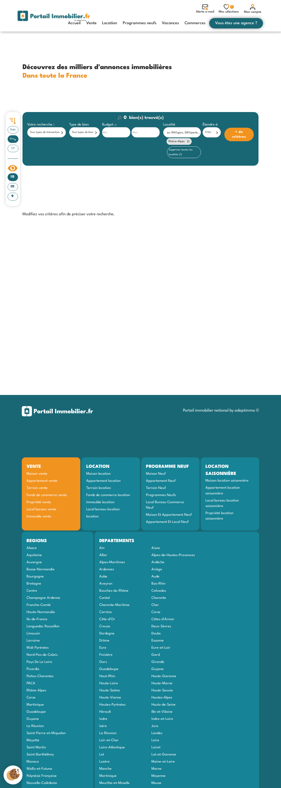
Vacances (170, 23)
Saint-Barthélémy (40, 754)
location (92, 516)
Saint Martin (36, 747)
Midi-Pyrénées (38, 647)
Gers (103, 662)
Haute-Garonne (163, 676)
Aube (103, 576)
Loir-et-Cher (109, 740)
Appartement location (103, 481)
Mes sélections (229, 8)
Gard (155, 655)
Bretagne (34, 583)
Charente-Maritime (114, 605)
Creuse (104, 626)
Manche (105, 768)
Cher (155, 605)
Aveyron (105, 583)
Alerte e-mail (205, 8)
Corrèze (105, 612)
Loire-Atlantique (112, 747)
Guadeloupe (36, 711)
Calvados (158, 590)
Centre (32, 590)
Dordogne (106, 633)
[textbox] (183, 132)
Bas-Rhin (158, 583)
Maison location (98, 473)
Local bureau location (103, 509)
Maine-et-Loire (163, 761)
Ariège (156, 569)
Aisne (155, 548)
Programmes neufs (139, 23)
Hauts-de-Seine (163, 704)
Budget (108, 125)
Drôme (104, 640)
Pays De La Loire (39, 662)
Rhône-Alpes (36, 690)
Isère (103, 726)
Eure (102, 647)
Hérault (105, 711)
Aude (155, 576)
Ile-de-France (37, 619)
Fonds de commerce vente (47, 495)
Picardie (33, 669)
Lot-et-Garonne (163, 754)
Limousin (33, 633)
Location (109, 23)
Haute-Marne (161, 683)
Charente (158, 598)
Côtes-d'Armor (162, 619)
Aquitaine (34, 555)
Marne (156, 768)
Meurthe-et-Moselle (114, 783)
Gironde (157, 662)
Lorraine (33, 640)
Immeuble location (100, 502)
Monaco (33, 761)
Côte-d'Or (107, 619)
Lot (101, 754)
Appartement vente (42, 481)
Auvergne (34, 562)
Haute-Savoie (162, 690)
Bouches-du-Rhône (113, 590)
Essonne (157, 640)
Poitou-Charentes (40, 676)
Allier (103, 555)
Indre (103, 719)
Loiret (155, 747)
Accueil (74, 23)
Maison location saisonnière (227, 480)
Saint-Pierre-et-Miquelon (46, 733)
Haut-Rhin (107, 676)
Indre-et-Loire (162, 719)
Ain (101, 548)
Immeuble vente (39, 516)
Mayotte (33, 740)
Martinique (35, 704)
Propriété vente (39, 502)
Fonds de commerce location (108, 495)
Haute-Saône (109, 690)
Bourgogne (35, 576)
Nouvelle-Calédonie (42, 783)
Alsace (32, 548)
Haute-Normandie (41, 612)
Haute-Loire (108, 683)
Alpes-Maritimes (112, 562)
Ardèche (157, 562)
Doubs (156, 633)
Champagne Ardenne (43, 598)
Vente (91, 23)
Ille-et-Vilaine (161, 711)
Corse (31, 697)
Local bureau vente (41, 509)
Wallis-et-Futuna (39, 768)
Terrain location (98, 488)
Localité (169, 125)
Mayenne (158, 776)
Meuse (156, 783)
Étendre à (210, 125)
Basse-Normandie (40, 569)
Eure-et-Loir (160, 647)
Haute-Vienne (110, 697)
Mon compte (252, 9)
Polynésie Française (42, 776)
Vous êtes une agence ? (236, 23)
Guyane (33, 719)
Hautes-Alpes (161, 697)
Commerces (195, 23)
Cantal (104, 598)
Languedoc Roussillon (43, 626)
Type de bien (79, 125)
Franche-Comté (39, 605)
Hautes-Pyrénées (112, 704)
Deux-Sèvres (161, 626)
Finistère (106, 655)
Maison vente (37, 473)
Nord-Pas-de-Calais (42, 655)
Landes (156, 733)
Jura (154, 726)
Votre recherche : (40, 125)
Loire (155, 740)
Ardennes (106, 569)
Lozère (104, 761)
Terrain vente (37, 488)
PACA (31, 683)
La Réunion (35, 726)
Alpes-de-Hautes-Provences (173, 555)
